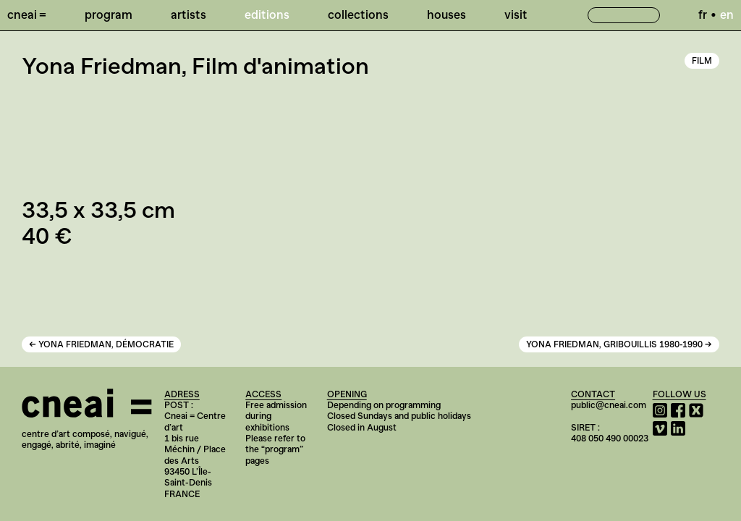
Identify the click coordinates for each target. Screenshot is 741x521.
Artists (188, 14)
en (727, 14)
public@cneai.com (608, 404)
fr (702, 14)
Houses (446, 14)
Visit (516, 14)
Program (108, 14)
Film (702, 61)
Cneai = (26, 14)
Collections (358, 14)
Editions (267, 14)
